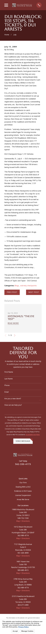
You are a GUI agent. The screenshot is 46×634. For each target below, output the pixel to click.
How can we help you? (13, 405)
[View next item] (15, 335)
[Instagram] (25, 470)
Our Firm (23, 482)
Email (6, 392)
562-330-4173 (23, 464)
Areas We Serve (23, 499)
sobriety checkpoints (28, 286)
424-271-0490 (23, 605)
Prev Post (12, 292)
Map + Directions (23, 521)
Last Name (8, 379)
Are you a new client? (12, 399)
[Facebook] (20, 470)
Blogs (17, 286)
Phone (7, 385)
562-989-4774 (23, 535)
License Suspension (23, 495)
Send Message (24, 440)
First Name (8, 372)
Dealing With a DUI (23, 487)
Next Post (34, 292)
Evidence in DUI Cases (23, 491)
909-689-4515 (23, 570)
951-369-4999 (23, 553)
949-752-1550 (23, 518)
